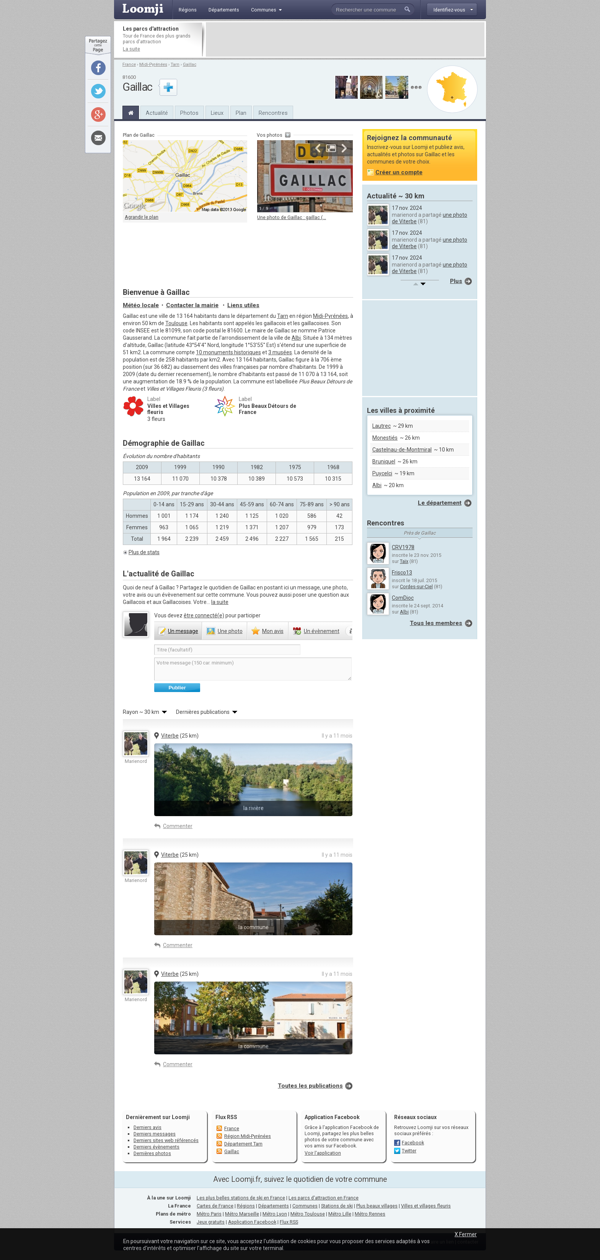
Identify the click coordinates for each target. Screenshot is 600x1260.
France (129, 64)
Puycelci (382, 473)
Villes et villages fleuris (426, 1206)
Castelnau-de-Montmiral (402, 450)
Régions (246, 1206)
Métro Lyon (274, 1214)
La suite (131, 49)
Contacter (192, 305)
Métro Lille (339, 1214)
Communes (305, 1206)
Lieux (217, 113)
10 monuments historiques (228, 352)
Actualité (157, 113)
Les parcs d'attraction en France (324, 1198)
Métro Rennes (370, 1214)
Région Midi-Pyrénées (247, 1136)
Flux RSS (226, 1117)
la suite (219, 602)
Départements (273, 1206)
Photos (189, 113)
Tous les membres (436, 623)
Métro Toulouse (307, 1214)
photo (230, 631)
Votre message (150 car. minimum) (253, 669)
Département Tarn (243, 1144)
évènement (321, 631)
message (183, 631)
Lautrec (381, 426)
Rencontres (273, 113)
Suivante (344, 148)
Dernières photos (152, 1153)
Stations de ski (337, 1206)
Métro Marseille (242, 1214)
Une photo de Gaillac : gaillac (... (291, 217)
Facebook (413, 1142)
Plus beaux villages (377, 1206)
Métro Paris (209, 1214)
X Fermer (466, 1234)
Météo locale (141, 305)
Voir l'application (323, 1153)
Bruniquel (383, 461)
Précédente (318, 148)
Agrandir (331, 148)
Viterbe (170, 736)
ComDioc (403, 598)
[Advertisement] (345, 39)
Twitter (409, 1151)
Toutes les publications (310, 1085)
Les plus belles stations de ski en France (241, 1198)
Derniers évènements (156, 1147)
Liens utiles (243, 305)
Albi (296, 338)
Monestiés (385, 438)
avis (273, 631)
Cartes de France (215, 1206)
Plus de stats (144, 552)
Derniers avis (147, 1127)
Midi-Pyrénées (153, 64)
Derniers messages (155, 1134)
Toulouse (176, 323)
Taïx (404, 561)
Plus (456, 281)
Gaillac (189, 64)
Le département (439, 502)
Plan (241, 113)
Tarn (175, 64)
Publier (177, 688)
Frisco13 (402, 572)
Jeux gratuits (211, 1222)
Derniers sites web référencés (166, 1140)
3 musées (280, 352)
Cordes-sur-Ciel (416, 586)
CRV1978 (403, 547)
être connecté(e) (204, 615)
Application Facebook (252, 1222)
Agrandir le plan (141, 217)
